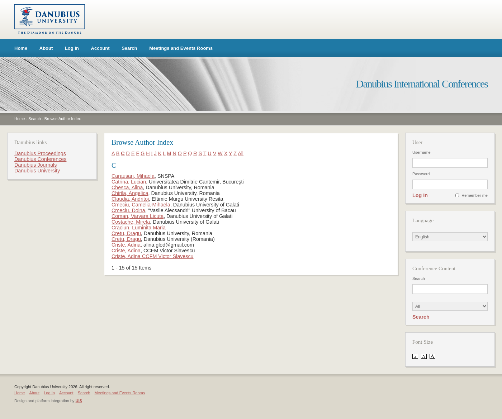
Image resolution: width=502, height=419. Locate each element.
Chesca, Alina (127, 187)
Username (421, 152)
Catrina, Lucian (129, 182)
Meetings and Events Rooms (181, 48)
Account (100, 48)
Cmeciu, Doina (128, 210)
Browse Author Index (62, 118)
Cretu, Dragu (126, 233)
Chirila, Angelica (130, 193)
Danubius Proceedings (40, 153)
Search (129, 48)
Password (421, 174)
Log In (72, 48)
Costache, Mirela (131, 222)
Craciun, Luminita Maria (139, 227)
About (46, 48)
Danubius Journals (35, 165)
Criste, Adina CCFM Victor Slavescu (153, 256)
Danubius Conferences (40, 159)
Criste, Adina (126, 245)
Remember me (474, 195)
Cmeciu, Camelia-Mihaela (141, 205)
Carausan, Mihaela (133, 176)
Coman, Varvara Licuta (138, 216)
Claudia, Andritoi (130, 199)
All (240, 153)
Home (20, 48)
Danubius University (37, 170)
